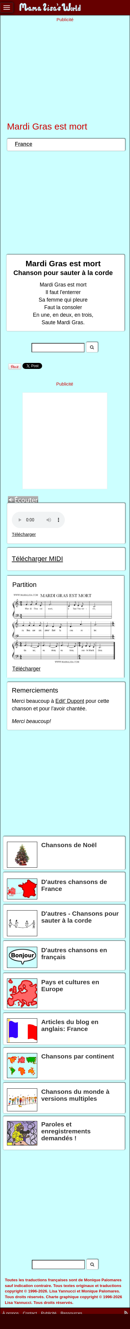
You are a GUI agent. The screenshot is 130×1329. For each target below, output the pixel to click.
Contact (30, 1313)
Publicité (48, 1313)
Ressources (71, 1313)
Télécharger (24, 534)
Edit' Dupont (69, 701)
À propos (10, 1313)
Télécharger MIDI (37, 558)
